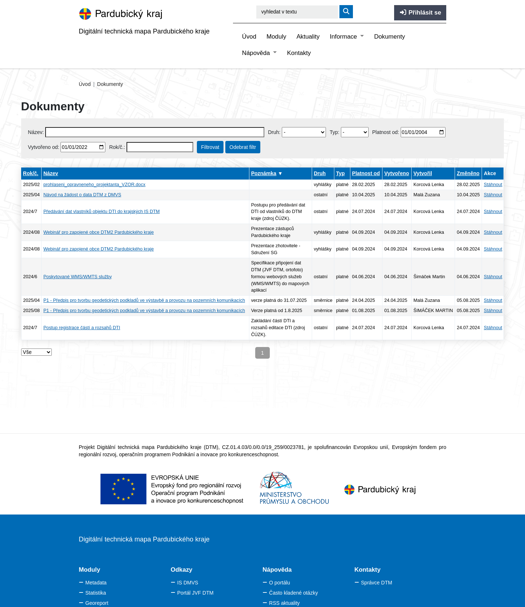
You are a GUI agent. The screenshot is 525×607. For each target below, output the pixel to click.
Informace (344, 36)
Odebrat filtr (242, 147)
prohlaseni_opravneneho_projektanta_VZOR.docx (94, 184)
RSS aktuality (284, 603)
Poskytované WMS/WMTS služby (77, 276)
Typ (340, 173)
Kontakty (299, 53)
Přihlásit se (420, 12)
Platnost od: (385, 132)
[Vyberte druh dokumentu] (304, 132)
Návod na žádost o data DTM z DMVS (82, 194)
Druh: (274, 132)
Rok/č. (30, 173)
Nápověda (257, 53)
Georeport (96, 603)
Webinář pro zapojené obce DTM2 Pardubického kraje (98, 232)
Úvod (249, 36)
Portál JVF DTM (195, 593)
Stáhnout (493, 184)
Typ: (334, 132)
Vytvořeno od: (43, 147)
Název (50, 173)
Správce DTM (376, 583)
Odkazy (181, 569)
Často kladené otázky (293, 593)
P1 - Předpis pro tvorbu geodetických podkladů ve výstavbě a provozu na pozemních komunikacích (144, 300)
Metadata (95, 583)
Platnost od (366, 173)
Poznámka (263, 173)
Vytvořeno (396, 173)
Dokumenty (389, 36)
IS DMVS (187, 583)
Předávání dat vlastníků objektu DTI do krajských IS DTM (101, 211)
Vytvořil (422, 173)
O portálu (279, 583)
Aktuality (307, 36)
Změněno (468, 173)
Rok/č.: (117, 147)
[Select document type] (355, 132)
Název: (36, 132)
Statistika (95, 593)
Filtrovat (210, 147)
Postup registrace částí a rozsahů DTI (81, 327)
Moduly (276, 36)
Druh (320, 173)
